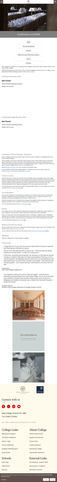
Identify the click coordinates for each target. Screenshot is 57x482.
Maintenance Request (8, 434)
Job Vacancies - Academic (37, 466)
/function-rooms (28, 305)
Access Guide (6, 452)
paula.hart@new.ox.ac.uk (24, 171)
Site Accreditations (8, 445)
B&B (28, 42)
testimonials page (13, 167)
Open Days (5, 462)
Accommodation (28, 46)
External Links (38, 458)
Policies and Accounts (36, 434)
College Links (10, 430)
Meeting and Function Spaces (28, 54)
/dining (28, 367)
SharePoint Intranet (35, 470)
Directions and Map (15, 187)
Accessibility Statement (36, 452)
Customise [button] (3, 479)
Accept (52, 479)
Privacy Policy (33, 441)
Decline (46, 479)
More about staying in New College (28, 339)
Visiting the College (35, 449)
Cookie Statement (35, 445)
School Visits (6, 466)
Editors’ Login (6, 441)
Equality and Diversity (36, 437)
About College (38, 430)
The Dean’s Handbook (9, 437)
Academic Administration (10, 449)
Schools (6, 458)
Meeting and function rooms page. (16, 228)
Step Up (4, 470)
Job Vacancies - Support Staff (38, 462)
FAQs (28, 58)
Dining (28, 50)
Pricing (28, 63)
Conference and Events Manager (9, 171)
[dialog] (28, 477)
